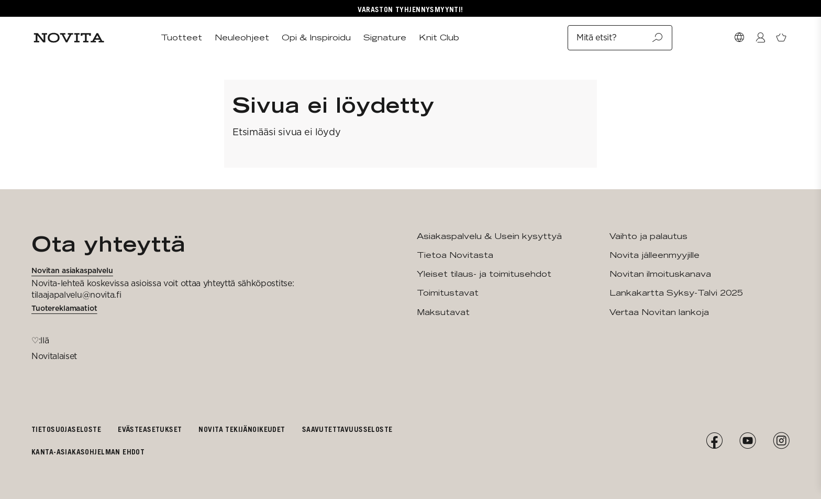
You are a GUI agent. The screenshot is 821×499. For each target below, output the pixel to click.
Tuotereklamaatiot (64, 308)
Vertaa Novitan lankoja (659, 312)
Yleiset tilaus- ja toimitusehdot (484, 274)
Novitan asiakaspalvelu (72, 270)
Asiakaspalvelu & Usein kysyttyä (489, 236)
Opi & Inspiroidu (316, 37)
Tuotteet (181, 37)
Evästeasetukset (150, 429)
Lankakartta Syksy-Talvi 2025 (676, 293)
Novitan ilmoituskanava (660, 274)
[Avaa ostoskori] (781, 37)
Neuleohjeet (242, 37)
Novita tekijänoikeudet (241, 429)
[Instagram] (781, 440)
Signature (384, 37)
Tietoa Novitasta (455, 255)
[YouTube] (747, 440)
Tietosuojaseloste (66, 429)
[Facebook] (714, 440)
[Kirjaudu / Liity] (760, 37)
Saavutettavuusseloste (347, 429)
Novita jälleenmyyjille (654, 255)
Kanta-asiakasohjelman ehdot (88, 451)
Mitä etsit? (619, 37)
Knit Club (439, 37)
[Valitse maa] (739, 37)
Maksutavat (443, 312)
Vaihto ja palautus (648, 236)
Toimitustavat (448, 293)
